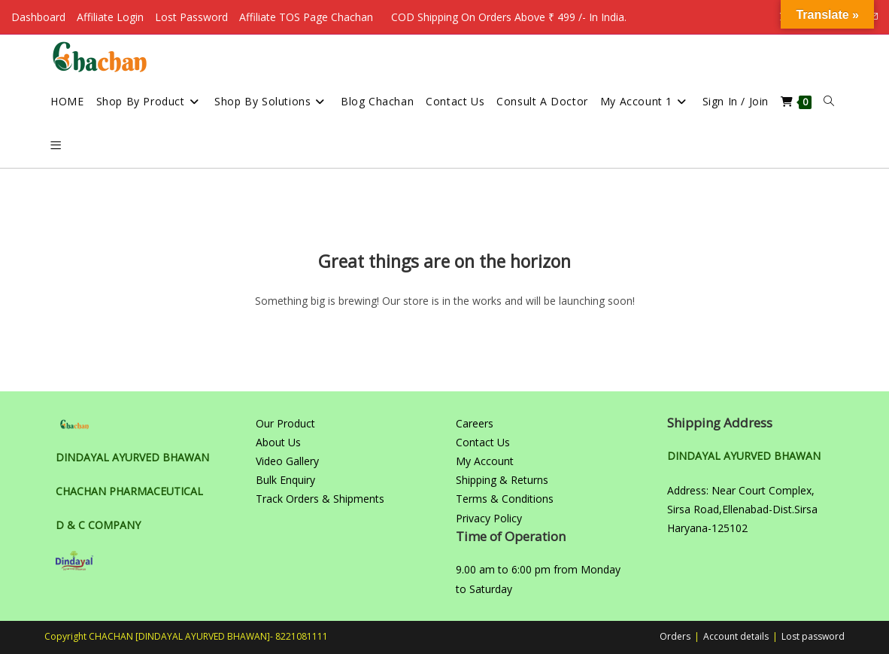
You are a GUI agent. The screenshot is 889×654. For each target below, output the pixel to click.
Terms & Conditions (505, 498)
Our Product (285, 423)
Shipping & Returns (502, 480)
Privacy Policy (489, 518)
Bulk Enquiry (285, 480)
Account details (736, 636)
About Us (278, 442)
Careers (474, 423)
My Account (485, 461)
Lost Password (191, 17)
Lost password (813, 636)
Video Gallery (287, 461)
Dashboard (38, 17)
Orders (675, 636)
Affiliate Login (110, 17)
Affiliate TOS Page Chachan (306, 17)
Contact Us (483, 442)
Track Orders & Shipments (320, 498)
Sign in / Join (735, 101)
